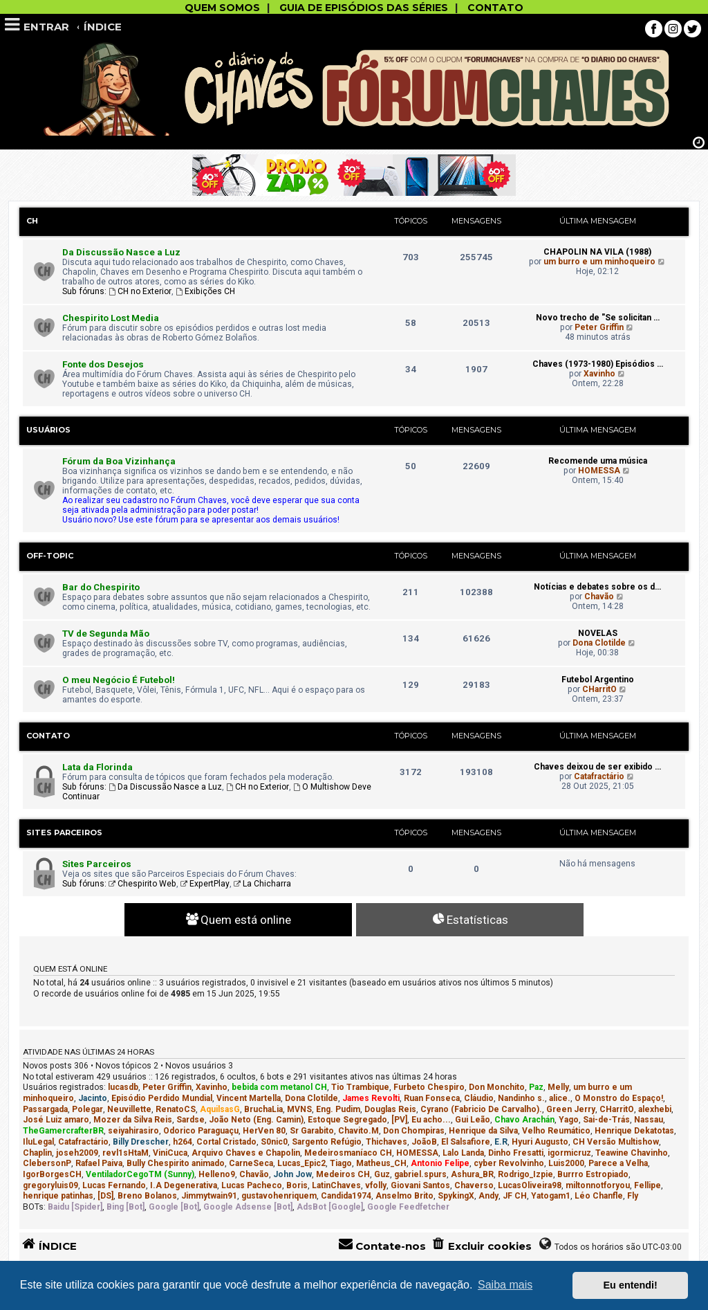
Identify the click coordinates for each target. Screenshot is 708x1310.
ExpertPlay (205, 884)
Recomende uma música (597, 461)
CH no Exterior (140, 291)
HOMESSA (599, 470)
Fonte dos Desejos (103, 364)
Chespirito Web (142, 884)
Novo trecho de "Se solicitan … (598, 317)
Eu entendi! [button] (631, 1285)
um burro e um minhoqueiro (599, 261)
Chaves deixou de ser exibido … (597, 767)
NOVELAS (597, 633)
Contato (48, 735)
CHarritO (599, 689)
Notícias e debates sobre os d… (597, 587)
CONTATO (495, 7)
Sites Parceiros (64, 832)
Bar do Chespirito (101, 587)
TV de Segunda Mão (105, 633)
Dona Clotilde (599, 643)
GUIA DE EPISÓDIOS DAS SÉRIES (363, 7)
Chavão (599, 596)
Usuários (48, 430)
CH (32, 221)
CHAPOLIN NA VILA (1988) (597, 252)
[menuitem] (481, 1246)
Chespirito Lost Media (110, 318)
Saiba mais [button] (505, 1285)
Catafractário (599, 776)
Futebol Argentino (597, 679)
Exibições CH (205, 291)
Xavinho (599, 374)
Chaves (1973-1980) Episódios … (597, 364)
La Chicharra (262, 884)
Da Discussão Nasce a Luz (121, 252)
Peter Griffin (599, 327)
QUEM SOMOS (222, 7)
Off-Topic (49, 556)
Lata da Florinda (97, 767)
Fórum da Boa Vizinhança (119, 461)
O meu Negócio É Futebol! (118, 680)
